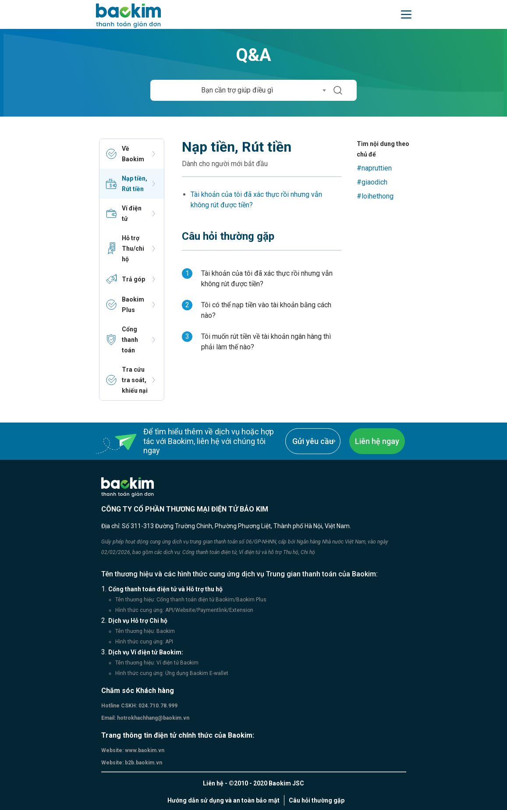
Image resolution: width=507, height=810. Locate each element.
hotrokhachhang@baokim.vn (152, 718)
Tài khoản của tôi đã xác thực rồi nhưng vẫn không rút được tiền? (256, 199)
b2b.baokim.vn (143, 763)
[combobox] (240, 90)
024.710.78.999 (157, 706)
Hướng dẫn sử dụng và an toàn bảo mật (223, 800)
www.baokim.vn (144, 750)
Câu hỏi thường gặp (316, 800)
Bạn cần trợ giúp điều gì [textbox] (237, 90)
